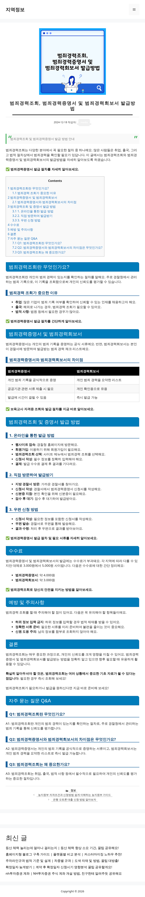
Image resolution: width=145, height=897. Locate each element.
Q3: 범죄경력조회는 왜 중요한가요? (38, 252)
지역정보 (15, 9)
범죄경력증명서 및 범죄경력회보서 (32, 197)
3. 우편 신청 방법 (26, 220)
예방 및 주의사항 (20, 229)
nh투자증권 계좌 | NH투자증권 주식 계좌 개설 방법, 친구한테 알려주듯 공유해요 (64, 873)
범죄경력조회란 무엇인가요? (28, 188)
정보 (73, 790)
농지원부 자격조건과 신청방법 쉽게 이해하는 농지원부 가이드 (74, 795)
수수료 (13, 225)
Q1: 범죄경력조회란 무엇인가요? (37, 243)
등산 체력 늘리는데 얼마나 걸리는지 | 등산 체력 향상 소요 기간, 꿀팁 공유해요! (62, 848)
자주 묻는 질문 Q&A (22, 238)
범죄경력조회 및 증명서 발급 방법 (32, 206)
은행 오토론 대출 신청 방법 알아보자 (74, 799)
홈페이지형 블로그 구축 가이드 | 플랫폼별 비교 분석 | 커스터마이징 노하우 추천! (64, 854)
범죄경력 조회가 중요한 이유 (34, 193)
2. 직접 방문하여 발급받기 (32, 216)
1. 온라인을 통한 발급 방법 (32, 211)
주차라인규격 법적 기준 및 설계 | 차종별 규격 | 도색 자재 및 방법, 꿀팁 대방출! (62, 860)
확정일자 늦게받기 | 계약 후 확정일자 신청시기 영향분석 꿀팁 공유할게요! (59, 867)
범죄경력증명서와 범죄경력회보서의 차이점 (44, 202)
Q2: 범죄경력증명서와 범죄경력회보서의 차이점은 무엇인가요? (57, 247)
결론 (12, 234)
